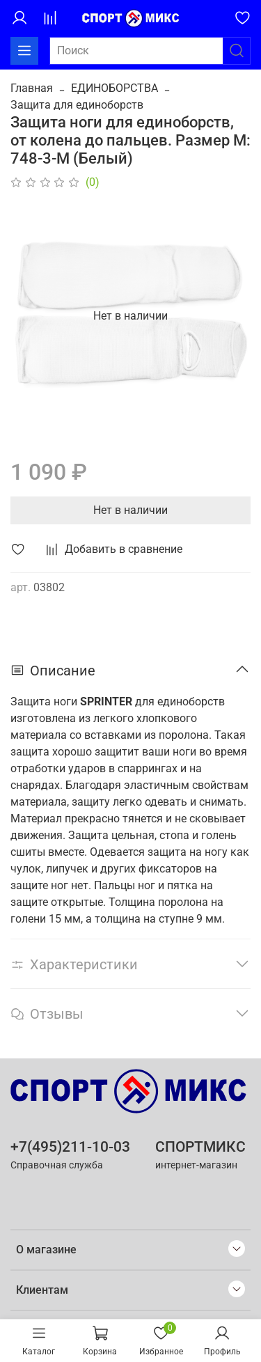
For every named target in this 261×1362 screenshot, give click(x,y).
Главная (31, 88)
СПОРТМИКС (200, 1146)
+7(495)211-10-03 (70, 1146)
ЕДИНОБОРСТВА (114, 88)
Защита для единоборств (76, 104)
